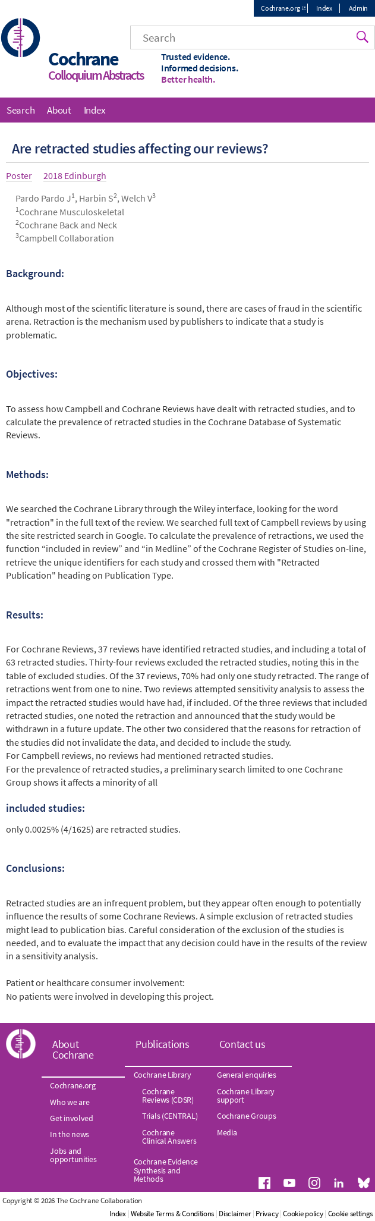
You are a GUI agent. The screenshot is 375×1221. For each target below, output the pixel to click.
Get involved (71, 1118)
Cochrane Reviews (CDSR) (168, 1095)
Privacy (267, 1214)
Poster (19, 175)
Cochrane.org (280, 8)
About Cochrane (73, 1049)
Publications (162, 1044)
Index (324, 8)
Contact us (242, 1044)
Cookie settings (350, 1214)
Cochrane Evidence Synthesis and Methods (166, 1170)
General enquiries (246, 1074)
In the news (69, 1134)
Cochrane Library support (246, 1095)
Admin (358, 8)
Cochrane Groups (246, 1115)
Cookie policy (303, 1214)
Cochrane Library (162, 1074)
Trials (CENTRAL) (169, 1115)
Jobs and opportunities (73, 1154)
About (59, 110)
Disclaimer (235, 1214)
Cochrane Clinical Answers (169, 1136)
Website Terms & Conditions (172, 1214)
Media (227, 1132)
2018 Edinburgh (74, 175)
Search (20, 110)
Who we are (69, 1102)
